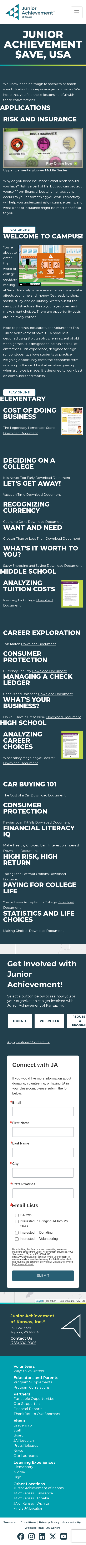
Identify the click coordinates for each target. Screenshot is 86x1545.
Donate (20, 1021)
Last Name (20, 1143)
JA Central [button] (53, 1527)
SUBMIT (43, 1275)
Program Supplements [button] (33, 1382)
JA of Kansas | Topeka (31, 1498)
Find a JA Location (28, 1508)
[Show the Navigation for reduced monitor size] (77, 12)
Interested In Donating (36, 1232)
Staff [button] (17, 1430)
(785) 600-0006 (23, 1343)
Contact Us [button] (21, 1338)
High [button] (17, 1477)
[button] (21, 1536)
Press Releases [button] (26, 1446)
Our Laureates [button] (26, 1456)
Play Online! (19, 230)
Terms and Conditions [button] (19, 1522)
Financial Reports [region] (28, 1409)
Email (16, 1102)
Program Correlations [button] (31, 1387)
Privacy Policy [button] (49, 1522)
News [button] (18, 1451)
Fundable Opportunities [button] (34, 1399)
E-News (25, 1215)
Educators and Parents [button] (36, 1378)
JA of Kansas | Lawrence (33, 1493)
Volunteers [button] (24, 1366)
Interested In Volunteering (39, 1238)
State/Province (23, 1184)
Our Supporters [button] (27, 1404)
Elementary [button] (23, 1467)
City (15, 1164)
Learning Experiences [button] (35, 1462)
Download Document (20, 433)
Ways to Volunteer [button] (29, 1371)
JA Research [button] (24, 1441)
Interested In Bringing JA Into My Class (44, 1223)
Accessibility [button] (71, 1522)
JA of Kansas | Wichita (31, 1503)
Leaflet (39, 1301)
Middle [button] (19, 1472)
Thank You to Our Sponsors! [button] (37, 1414)
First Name (21, 1123)
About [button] (19, 1421)
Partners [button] (22, 1394)
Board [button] (19, 1435)
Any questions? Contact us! (28, 1042)
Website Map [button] (34, 1527)
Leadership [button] (23, 1425)
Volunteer (49, 1021)
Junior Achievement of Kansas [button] (39, 1488)
